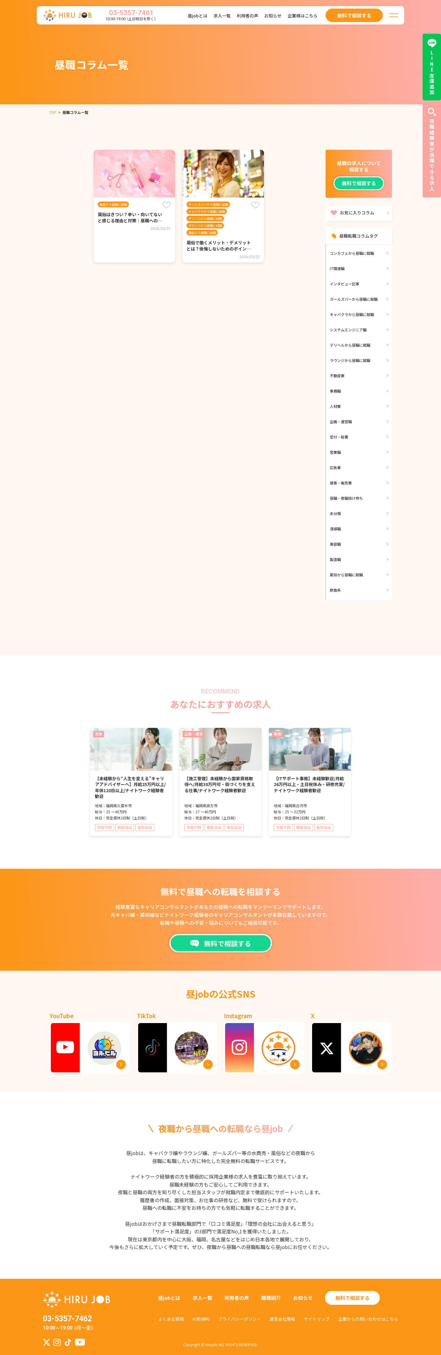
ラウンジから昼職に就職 (205, 225)
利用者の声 (247, 16)
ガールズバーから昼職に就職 (208, 204)
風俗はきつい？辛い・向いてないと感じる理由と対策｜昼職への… (130, 217)
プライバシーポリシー (239, 1319)
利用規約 (200, 1319)
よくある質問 (171, 1319)
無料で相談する (359, 183)
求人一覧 (222, 16)
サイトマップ (317, 1319)
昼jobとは (197, 16)
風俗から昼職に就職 (113, 204)
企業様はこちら (303, 16)
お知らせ (272, 16)
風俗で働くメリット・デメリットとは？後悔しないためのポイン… (219, 245)
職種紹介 (271, 1297)
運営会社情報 (282, 1319)
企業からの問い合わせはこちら (368, 1319)
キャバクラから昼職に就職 (206, 211)
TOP (52, 112)
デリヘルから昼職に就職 (205, 218)
